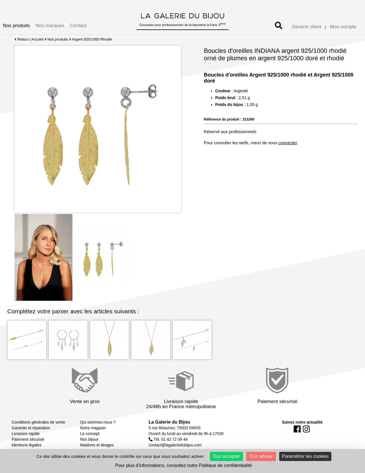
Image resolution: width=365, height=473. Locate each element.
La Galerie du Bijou (169, 422)
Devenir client (306, 26)
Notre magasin (93, 428)
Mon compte (343, 26)
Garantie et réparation (31, 428)
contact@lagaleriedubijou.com (175, 445)
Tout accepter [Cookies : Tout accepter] (226, 456)
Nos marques (50, 25)
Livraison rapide (26, 433)
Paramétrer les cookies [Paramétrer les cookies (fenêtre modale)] (305, 456)
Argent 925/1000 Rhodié (92, 39)
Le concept (90, 433)
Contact (78, 25)
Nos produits (16, 25)
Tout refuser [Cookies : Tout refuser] (261, 456)
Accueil (37, 39)
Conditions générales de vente (38, 422)
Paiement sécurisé (28, 439)
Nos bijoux (89, 439)
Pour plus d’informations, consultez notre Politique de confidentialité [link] (183, 465)
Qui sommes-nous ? (97, 422)
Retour (22, 39)
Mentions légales (26, 445)
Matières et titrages (97, 445)
